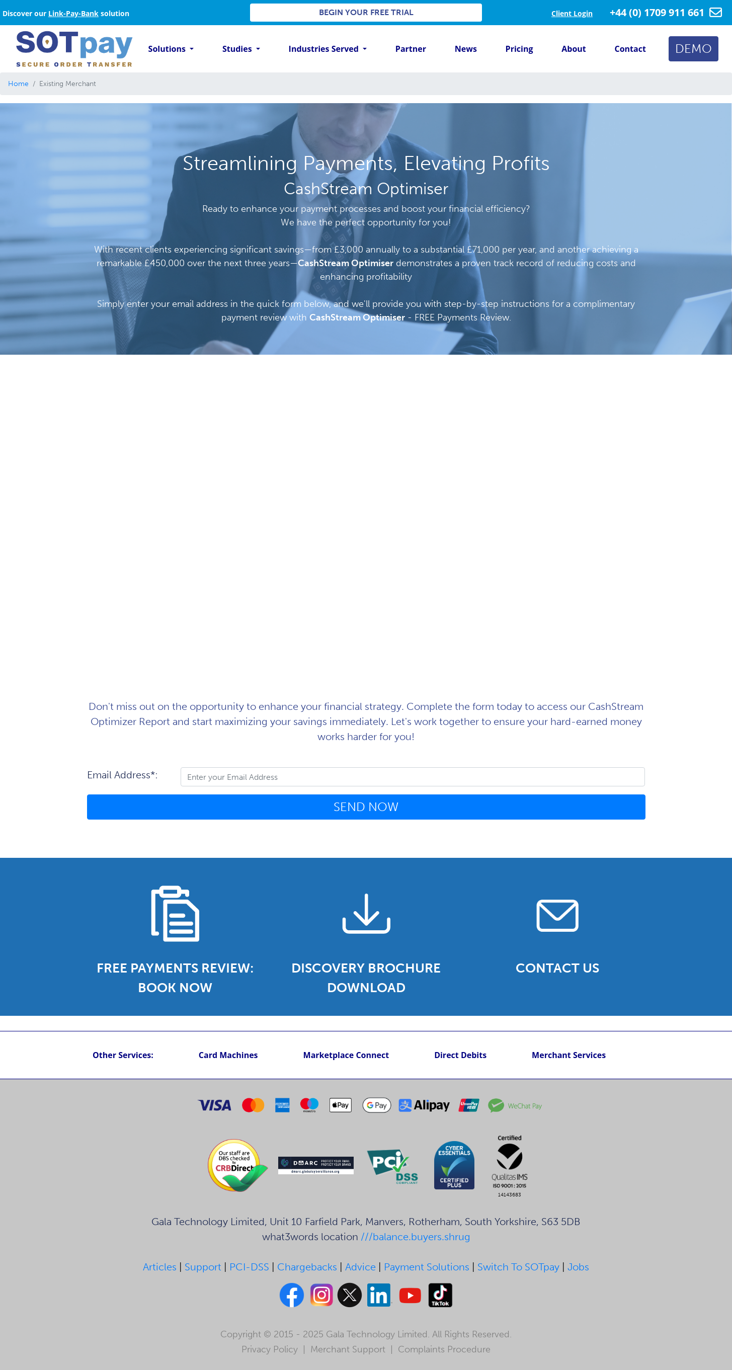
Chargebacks (307, 1267)
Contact (630, 48)
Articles (160, 1267)
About (573, 48)
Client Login (572, 13)
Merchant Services (569, 1055)
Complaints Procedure (444, 1349)
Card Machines (228, 1055)
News (466, 48)
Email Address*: (122, 775)
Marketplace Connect (346, 1055)
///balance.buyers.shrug (415, 1237)
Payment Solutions (426, 1267)
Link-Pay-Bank (73, 13)
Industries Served (325, 48)
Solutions (168, 48)
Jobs (578, 1267)
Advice (360, 1267)
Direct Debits (460, 1055)
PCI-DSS (249, 1267)
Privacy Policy (269, 1349)
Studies (238, 48)
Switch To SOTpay (518, 1267)
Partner (410, 48)
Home (18, 83)
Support (203, 1267)
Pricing (519, 48)
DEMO (693, 48)
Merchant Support (347, 1349)
